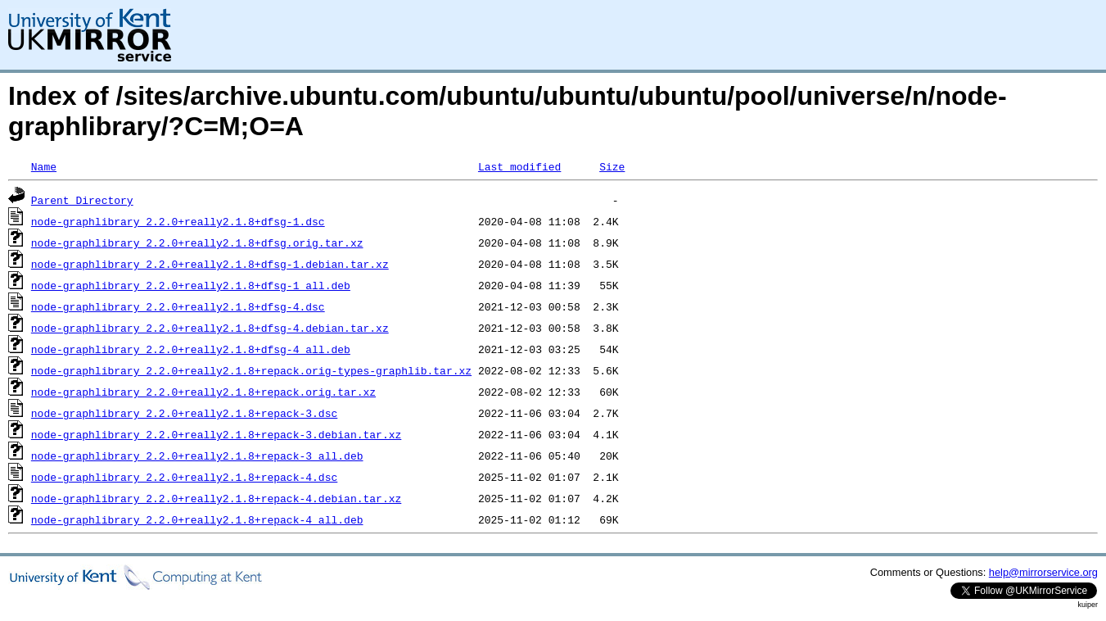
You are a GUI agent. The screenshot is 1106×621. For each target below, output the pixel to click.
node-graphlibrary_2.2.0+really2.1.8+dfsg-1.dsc (178, 221)
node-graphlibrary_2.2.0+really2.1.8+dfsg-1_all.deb (190, 285)
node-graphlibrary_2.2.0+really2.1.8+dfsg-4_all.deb (190, 349)
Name (43, 166)
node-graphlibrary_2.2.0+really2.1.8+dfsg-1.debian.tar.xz (210, 263)
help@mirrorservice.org (1043, 572)
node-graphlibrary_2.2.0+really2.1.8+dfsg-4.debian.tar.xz (210, 327)
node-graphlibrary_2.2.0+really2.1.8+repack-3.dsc (184, 413)
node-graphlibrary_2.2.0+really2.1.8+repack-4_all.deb (197, 519)
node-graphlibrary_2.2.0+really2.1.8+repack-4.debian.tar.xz (216, 498)
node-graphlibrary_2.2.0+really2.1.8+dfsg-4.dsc (178, 306)
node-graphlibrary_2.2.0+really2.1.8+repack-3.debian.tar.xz (216, 434)
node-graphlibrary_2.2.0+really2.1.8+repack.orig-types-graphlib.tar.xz (251, 370)
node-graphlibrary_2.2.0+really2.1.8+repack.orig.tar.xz (203, 391)
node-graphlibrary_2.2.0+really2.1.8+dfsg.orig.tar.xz (197, 242)
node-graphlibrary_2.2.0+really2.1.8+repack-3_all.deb (197, 455)
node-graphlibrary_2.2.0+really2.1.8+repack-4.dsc (184, 476)
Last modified (519, 166)
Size (612, 166)
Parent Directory (82, 200)
